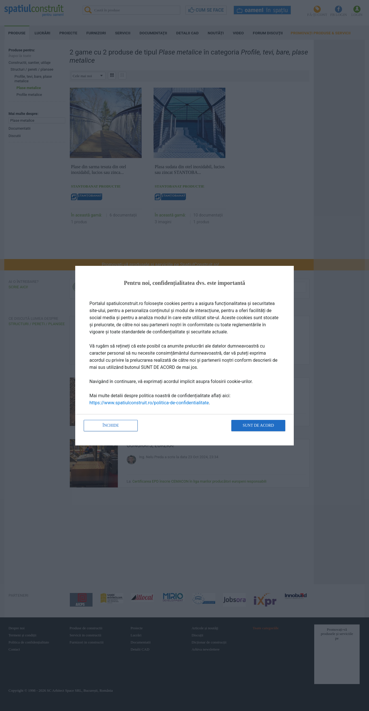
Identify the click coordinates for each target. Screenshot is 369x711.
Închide (110, 425)
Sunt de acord (258, 425)
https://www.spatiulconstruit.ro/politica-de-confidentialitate (149, 402)
